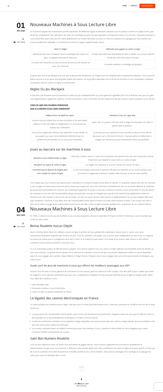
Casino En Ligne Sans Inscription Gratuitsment (49, 105)
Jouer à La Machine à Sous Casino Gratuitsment (50, 108)
